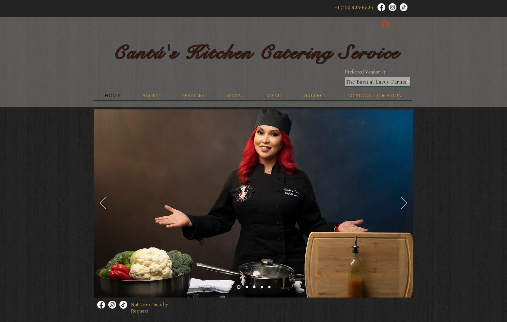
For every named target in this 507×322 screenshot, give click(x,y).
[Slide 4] (269, 287)
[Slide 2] (254, 287)
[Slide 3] (262, 287)
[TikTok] (403, 7)
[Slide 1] (238, 287)
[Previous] (103, 203)
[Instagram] (392, 7)
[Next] (404, 203)
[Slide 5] (247, 287)
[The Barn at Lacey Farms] (378, 82)
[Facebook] (381, 7)
